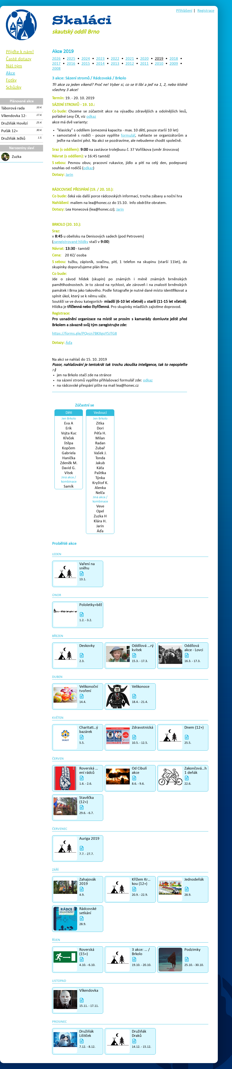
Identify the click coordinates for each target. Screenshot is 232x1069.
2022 (115, 59)
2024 (85, 59)
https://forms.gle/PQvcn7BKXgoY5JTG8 (84, 334)
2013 (115, 64)
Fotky (11, 80)
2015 (85, 64)
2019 (159, 59)
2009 (174, 64)
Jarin (69, 175)
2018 (174, 59)
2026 (56, 59)
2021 (129, 59)
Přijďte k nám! (20, 52)
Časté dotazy (18, 59)
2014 (100, 64)
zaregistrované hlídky (70, 242)
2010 (159, 64)
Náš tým (14, 66)
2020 (144, 59)
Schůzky (13, 87)
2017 (56, 64)
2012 (129, 64)
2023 (100, 59)
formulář (128, 136)
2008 (56, 69)
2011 (144, 64)
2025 (71, 59)
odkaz (91, 117)
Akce (10, 73)
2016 (71, 64)
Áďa (69, 343)
